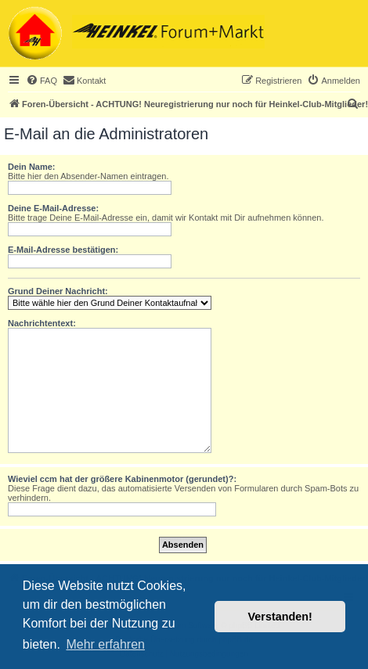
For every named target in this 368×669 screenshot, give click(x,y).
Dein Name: (32, 166)
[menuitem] (41, 80)
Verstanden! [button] (280, 616)
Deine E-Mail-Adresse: (53, 208)
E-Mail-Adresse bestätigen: (63, 249)
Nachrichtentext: (42, 323)
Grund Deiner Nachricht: (58, 291)
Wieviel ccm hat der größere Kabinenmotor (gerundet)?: (122, 479)
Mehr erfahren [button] (105, 644)
